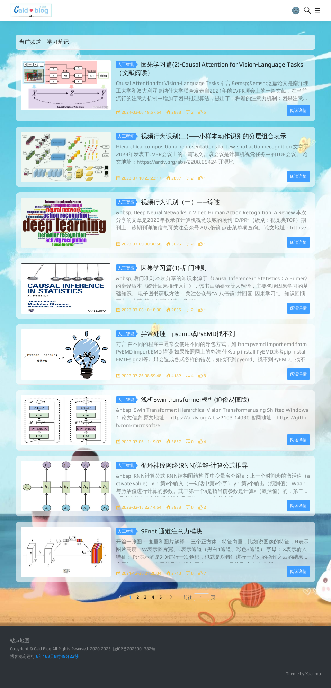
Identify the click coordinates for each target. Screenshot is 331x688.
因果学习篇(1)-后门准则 (174, 267)
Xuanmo (313, 673)
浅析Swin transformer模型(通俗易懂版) (195, 399)
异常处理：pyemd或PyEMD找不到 (188, 333)
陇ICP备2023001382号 (134, 648)
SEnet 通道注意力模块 (171, 530)
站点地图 (19, 640)
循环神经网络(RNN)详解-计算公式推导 (194, 465)
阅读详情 (298, 110)
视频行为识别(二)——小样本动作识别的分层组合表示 (213, 135)
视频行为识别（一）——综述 (180, 201)
